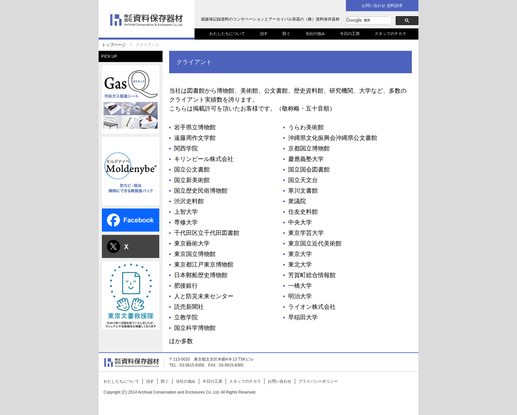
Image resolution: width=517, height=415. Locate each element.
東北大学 (300, 264)
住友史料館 (303, 211)
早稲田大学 (303, 317)
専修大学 (186, 222)
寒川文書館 (303, 190)
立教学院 (186, 317)
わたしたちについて (227, 33)
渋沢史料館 (189, 201)
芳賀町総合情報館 (312, 275)
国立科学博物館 (195, 328)
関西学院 (186, 148)
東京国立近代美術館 (315, 243)
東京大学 (300, 254)
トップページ (114, 45)
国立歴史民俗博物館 (201, 190)
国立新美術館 (192, 180)
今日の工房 (350, 33)
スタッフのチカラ (390, 33)
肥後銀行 (186, 285)
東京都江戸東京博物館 (203, 264)
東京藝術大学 (192, 243)
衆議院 (297, 201)
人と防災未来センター (203, 296)
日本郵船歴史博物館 (201, 275)
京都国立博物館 (309, 148)
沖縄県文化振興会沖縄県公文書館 (332, 138)
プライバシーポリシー (318, 381)
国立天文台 (303, 180)
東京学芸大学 (306, 233)
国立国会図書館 (309, 169)
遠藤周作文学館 (195, 138)
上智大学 (186, 211)
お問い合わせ (279, 381)
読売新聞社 (189, 306)
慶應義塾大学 (306, 159)
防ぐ (286, 33)
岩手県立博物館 (195, 127)
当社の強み (315, 33)
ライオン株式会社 (312, 306)
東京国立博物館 (195, 254)
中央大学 (300, 222)
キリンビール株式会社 (203, 159)
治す (264, 33)
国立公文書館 (192, 169)
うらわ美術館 (306, 127)
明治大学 (300, 296)
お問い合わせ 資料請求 (382, 5)
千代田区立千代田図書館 (206, 233)
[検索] (368, 20)
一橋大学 (300, 285)
